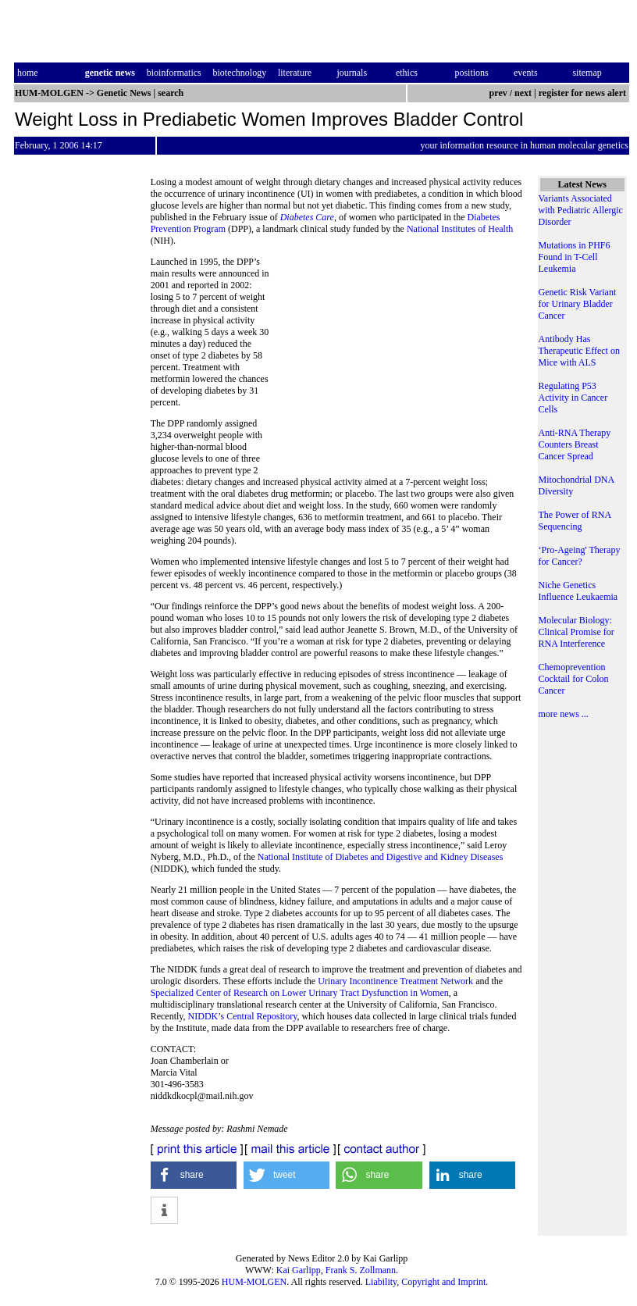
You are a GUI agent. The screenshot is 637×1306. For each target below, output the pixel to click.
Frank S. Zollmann (361, 1270)
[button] (194, 1175)
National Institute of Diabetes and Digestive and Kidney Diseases (381, 856)
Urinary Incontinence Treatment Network (395, 981)
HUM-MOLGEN (254, 1281)
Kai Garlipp (298, 1270)
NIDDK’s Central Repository (242, 1016)
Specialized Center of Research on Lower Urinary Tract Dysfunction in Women (300, 992)
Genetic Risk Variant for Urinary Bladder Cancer (578, 304)
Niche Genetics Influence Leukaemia (578, 591)
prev (498, 92)
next (523, 92)
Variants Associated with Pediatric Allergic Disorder (581, 210)
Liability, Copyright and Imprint (425, 1281)
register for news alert (583, 92)
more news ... (564, 713)
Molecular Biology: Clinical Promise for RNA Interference (576, 632)
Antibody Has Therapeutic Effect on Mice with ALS (579, 351)
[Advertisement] (396, 363)
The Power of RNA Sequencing (575, 520)
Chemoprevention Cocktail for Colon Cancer (574, 679)
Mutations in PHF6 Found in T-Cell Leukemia (574, 257)
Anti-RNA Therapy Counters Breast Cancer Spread (575, 444)
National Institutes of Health (460, 228)
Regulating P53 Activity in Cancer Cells (573, 397)
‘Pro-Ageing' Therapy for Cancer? (580, 555)
